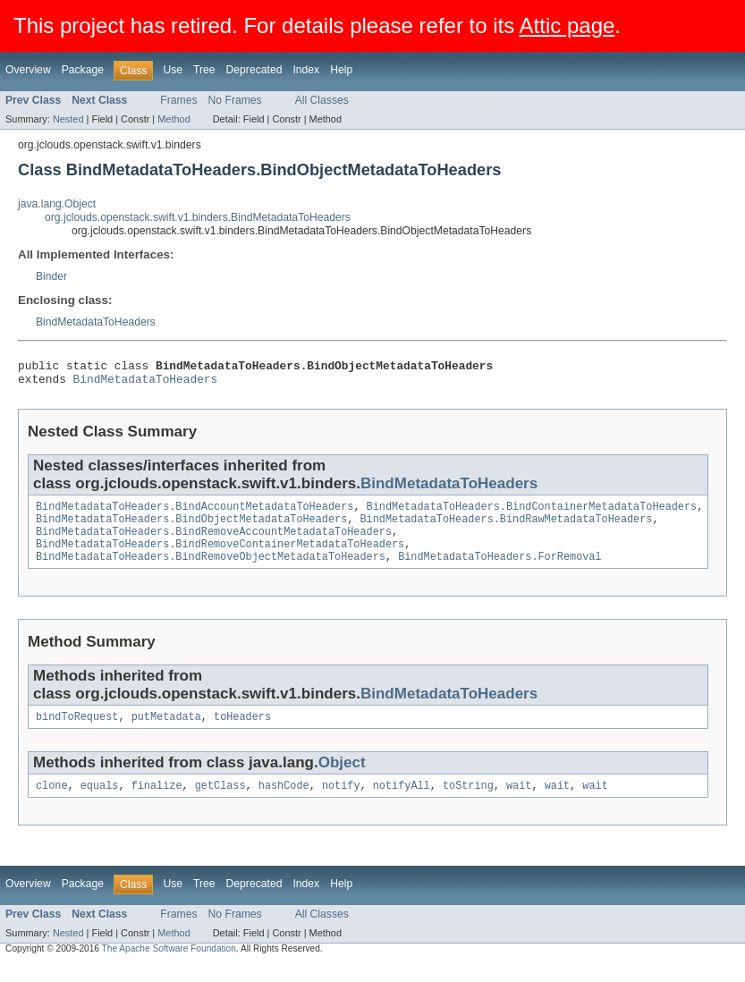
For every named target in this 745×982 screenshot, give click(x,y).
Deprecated (254, 69)
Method (173, 119)
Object (342, 778)
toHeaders (242, 732)
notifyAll (401, 803)
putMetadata (166, 732)
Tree (204, 69)
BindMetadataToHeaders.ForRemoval (499, 570)
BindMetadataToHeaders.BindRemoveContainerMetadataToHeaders (220, 556)
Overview (28, 69)
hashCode (283, 803)
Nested (68, 119)
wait (518, 803)
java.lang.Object (57, 204)
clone (52, 803)
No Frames (235, 100)
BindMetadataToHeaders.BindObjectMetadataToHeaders (191, 528)
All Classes (322, 100)
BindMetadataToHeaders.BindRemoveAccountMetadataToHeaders (214, 542)
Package (83, 69)
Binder (51, 276)
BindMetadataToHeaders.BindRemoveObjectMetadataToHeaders (210, 570)
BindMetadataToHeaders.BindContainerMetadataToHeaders (532, 513)
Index (305, 69)
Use (172, 69)
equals (99, 803)
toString (468, 803)
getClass (220, 803)
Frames (178, 100)
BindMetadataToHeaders (96, 322)
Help (341, 69)
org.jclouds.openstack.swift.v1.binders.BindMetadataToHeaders (198, 217)
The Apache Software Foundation (169, 966)
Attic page (567, 25)
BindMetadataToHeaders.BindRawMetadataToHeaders (506, 528)
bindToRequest (77, 732)
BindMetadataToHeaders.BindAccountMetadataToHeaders (194, 513)
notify (341, 803)
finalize (156, 803)
